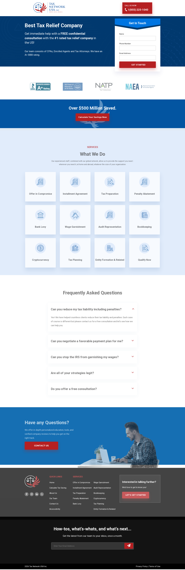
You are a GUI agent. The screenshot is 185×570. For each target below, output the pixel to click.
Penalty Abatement (80, 506)
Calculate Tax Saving (57, 495)
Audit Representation (102, 495)
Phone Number (125, 44)
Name (121, 34)
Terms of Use (154, 566)
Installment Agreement (82, 495)
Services (78, 484)
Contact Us (41, 445)
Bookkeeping (99, 500)
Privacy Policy (142, 566)
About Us (53, 500)
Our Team (53, 506)
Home (51, 490)
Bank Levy (77, 511)
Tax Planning (99, 511)
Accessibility (54, 516)
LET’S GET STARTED (136, 502)
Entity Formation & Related (104, 516)
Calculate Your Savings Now (92, 117)
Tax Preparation (79, 500)
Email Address (125, 53)
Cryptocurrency (100, 506)
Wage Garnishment (101, 490)
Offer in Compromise (81, 490)
